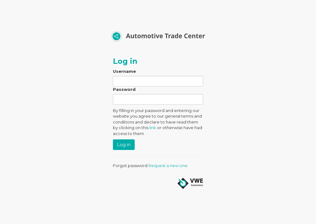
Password (124, 89)
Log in (124, 144)
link (152, 127)
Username (124, 71)
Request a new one (168, 165)
